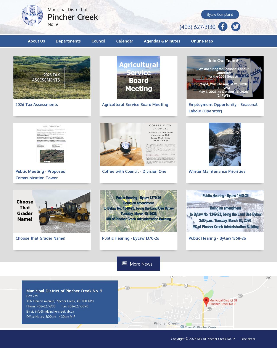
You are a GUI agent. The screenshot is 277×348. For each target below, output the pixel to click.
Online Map (202, 41)
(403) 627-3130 (198, 26)
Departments (68, 41)
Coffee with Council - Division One (134, 171)
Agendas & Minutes (162, 41)
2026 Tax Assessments (37, 104)
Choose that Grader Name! (40, 238)
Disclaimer (248, 339)
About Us (36, 41)
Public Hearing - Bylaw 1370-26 (130, 238)
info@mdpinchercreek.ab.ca (54, 311)
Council (98, 41)
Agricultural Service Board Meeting (135, 104)
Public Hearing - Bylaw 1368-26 (217, 238)
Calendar (124, 41)
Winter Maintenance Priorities (217, 171)
